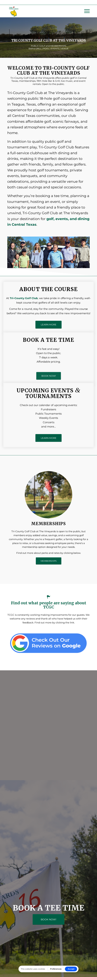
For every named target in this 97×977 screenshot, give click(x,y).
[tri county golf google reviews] (48, 643)
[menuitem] (85, 11)
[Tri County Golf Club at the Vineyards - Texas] (40, 11)
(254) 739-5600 (54, 2)
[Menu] (85, 11)
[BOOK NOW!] (48, 375)
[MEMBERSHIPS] (48, 560)
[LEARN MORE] (49, 325)
